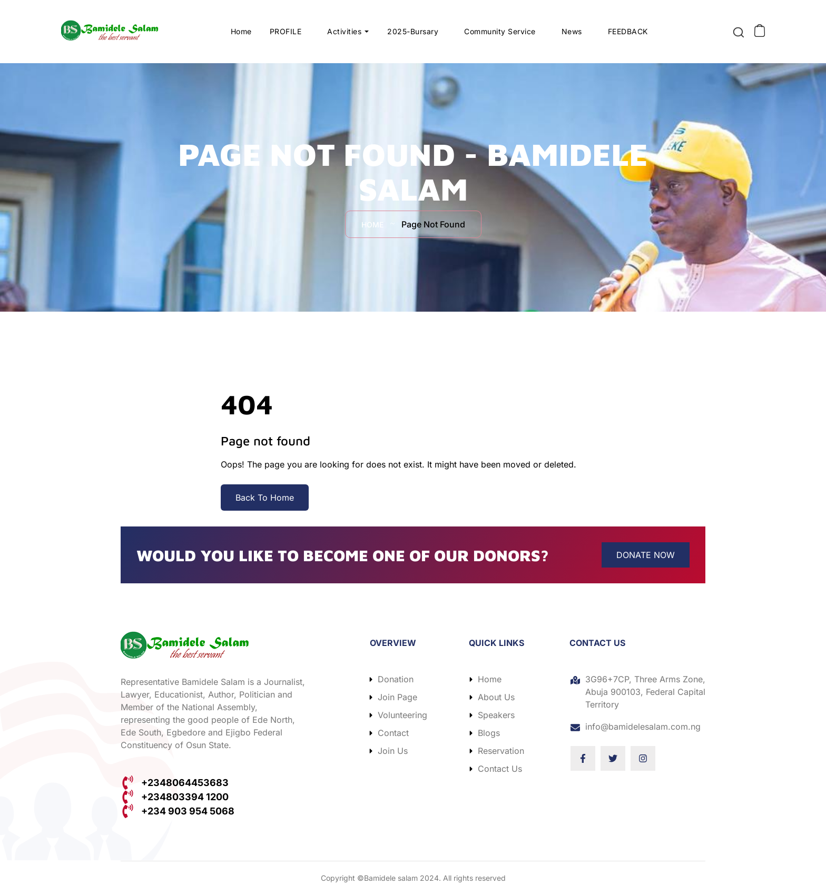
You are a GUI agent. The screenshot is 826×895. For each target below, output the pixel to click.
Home (241, 31)
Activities (345, 31)
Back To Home (264, 497)
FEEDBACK (628, 31)
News (572, 31)
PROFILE (286, 31)
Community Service (500, 31)
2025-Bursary (413, 31)
